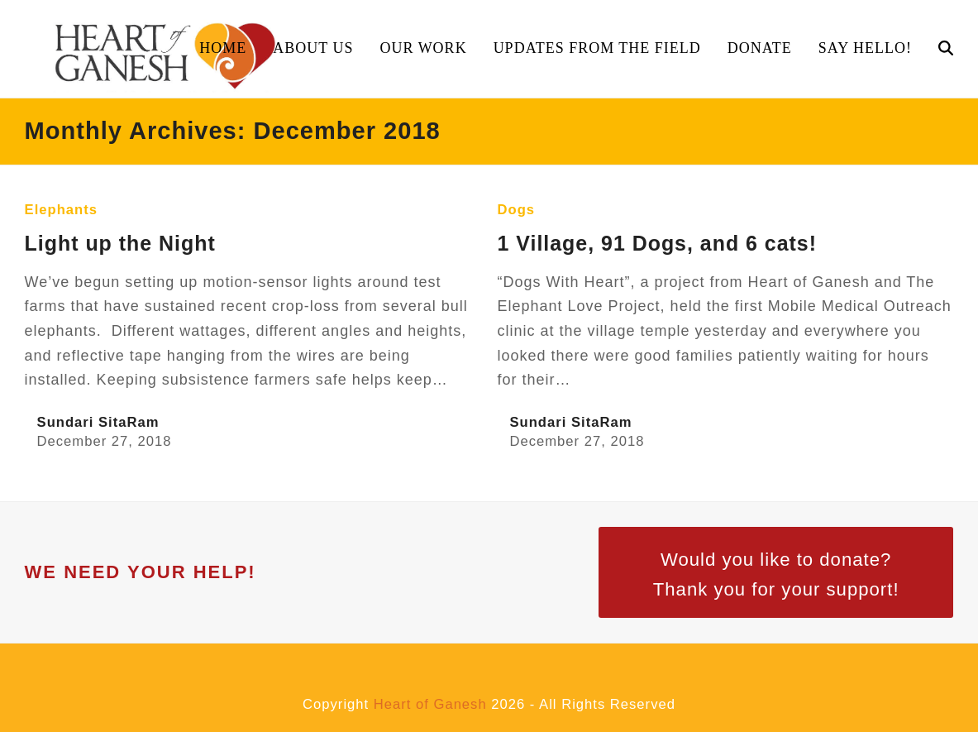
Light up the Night (120, 243)
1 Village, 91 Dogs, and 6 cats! (658, 243)
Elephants (61, 210)
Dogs (517, 210)
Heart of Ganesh (430, 704)
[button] (945, 49)
